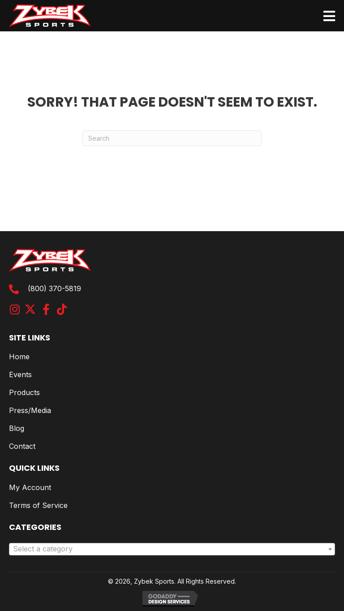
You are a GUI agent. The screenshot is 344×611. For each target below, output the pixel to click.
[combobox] (172, 549)
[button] (14, 309)
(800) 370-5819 (54, 288)
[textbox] (172, 549)
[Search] (172, 138)
